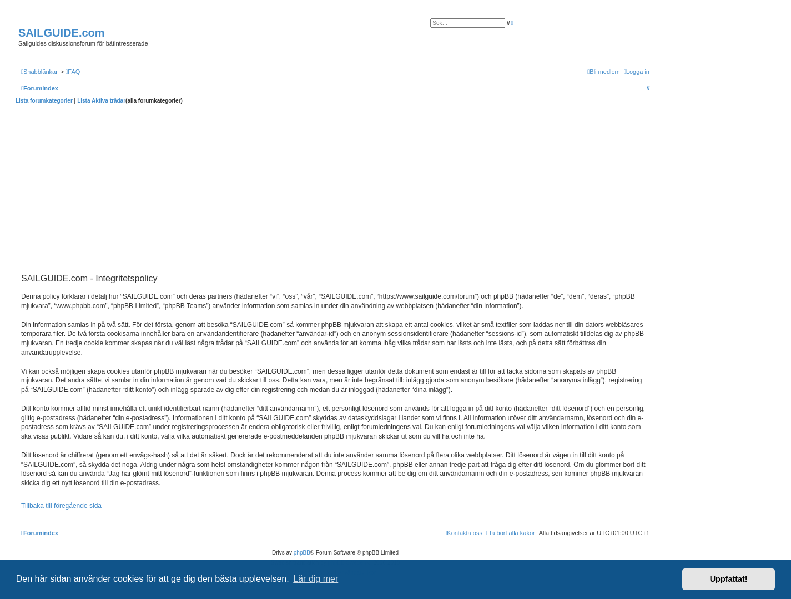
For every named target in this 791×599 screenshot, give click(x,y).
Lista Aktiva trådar (101, 101)
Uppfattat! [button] (729, 579)
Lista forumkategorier (44, 101)
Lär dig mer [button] (315, 578)
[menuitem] (73, 71)
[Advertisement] (335, 187)
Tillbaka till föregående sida (61, 506)
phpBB (302, 553)
